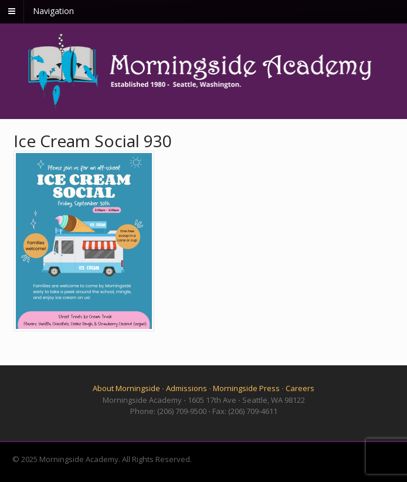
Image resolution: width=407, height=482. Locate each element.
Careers (300, 388)
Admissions (186, 388)
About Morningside (126, 388)
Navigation (53, 10)
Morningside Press (246, 388)
